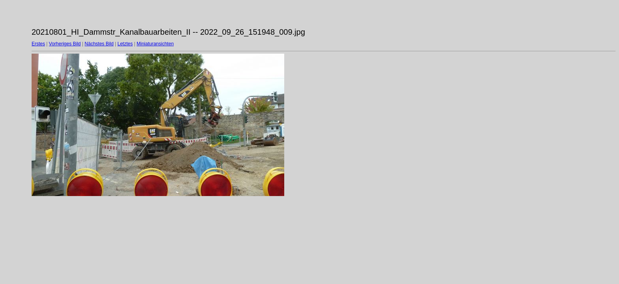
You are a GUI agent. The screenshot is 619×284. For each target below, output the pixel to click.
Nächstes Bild (98, 44)
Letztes (125, 44)
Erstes (38, 44)
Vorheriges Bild (65, 44)
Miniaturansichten (155, 44)
